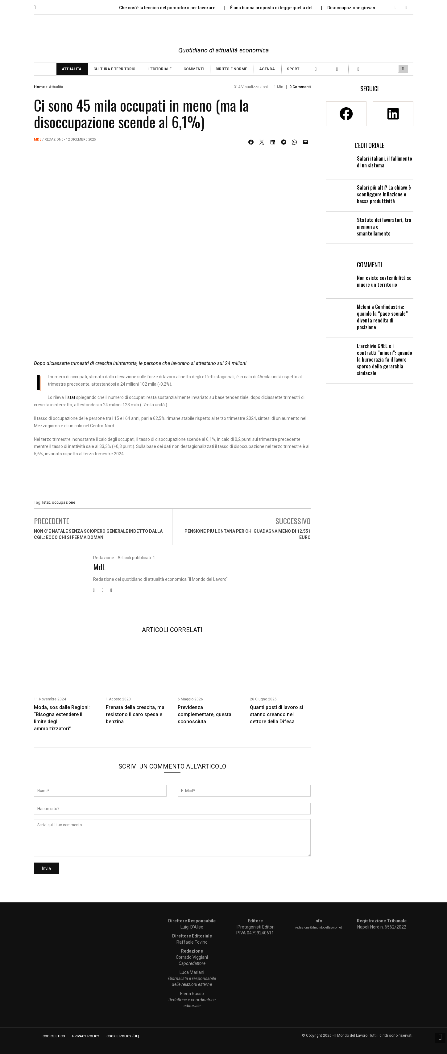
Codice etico (54, 1036)
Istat (71, 397)
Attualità (56, 87)
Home (39, 87)
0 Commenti (300, 87)
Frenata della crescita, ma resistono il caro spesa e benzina (135, 714)
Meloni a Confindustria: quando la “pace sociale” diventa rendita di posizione (382, 317)
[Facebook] (346, 113)
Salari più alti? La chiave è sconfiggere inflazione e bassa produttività (384, 194)
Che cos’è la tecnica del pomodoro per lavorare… (169, 7)
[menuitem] (72, 69)
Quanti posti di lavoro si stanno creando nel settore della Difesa (276, 714)
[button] (39, 6)
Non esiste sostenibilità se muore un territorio (384, 281)
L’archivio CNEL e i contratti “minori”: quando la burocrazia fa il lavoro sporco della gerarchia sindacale (384, 359)
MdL (37, 139)
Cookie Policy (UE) (122, 1036)
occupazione (63, 502)
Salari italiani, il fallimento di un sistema (384, 162)
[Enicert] (172, 479)
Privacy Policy (85, 1036)
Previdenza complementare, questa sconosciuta (204, 714)
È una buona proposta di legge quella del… (273, 7)
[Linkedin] (393, 113)
